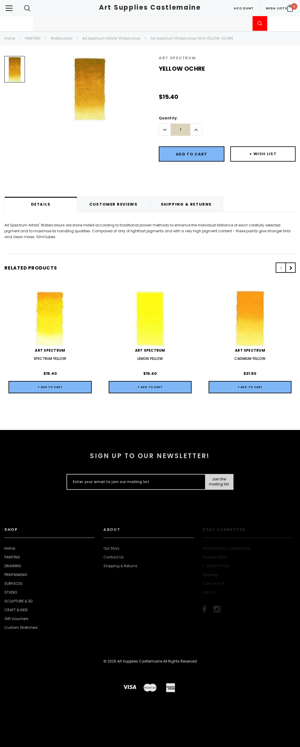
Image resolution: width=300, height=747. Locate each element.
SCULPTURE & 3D (18, 601)
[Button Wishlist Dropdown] (263, 154)
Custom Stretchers (21, 627)
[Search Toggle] (27, 8)
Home (9, 38)
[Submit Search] (260, 23)
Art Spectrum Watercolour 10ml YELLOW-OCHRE (192, 38)
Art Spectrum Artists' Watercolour (111, 38)
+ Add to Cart (50, 387)
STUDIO (10, 592)
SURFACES (13, 583)
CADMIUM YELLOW (249, 358)
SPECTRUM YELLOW (50, 358)
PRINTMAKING (15, 574)
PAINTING (32, 38)
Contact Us (113, 557)
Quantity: (168, 118)
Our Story (111, 548)
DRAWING (12, 565)
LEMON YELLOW (150, 358)
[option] (14, 71)
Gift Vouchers (16, 618)
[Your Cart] (290, 8)
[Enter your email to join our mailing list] (134, 482)
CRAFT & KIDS (16, 609)
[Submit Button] (219, 482)
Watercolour (61, 38)
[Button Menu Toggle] (9, 8)
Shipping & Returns (120, 565)
